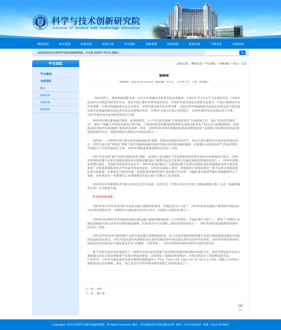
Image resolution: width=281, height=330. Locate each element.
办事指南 (238, 43)
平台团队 (129, 43)
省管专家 (45, 102)
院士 (42, 88)
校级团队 (45, 109)
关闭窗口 (203, 82)
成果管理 (151, 43)
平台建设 (46, 73)
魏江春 (101, 293)
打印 (194, 82)
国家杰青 (45, 95)
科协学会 (194, 43)
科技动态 (86, 43)
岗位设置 (65, 43)
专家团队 (46, 80)
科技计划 (108, 43)
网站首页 (43, 43)
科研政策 (173, 43)
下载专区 (216, 43)
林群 (99, 288)
